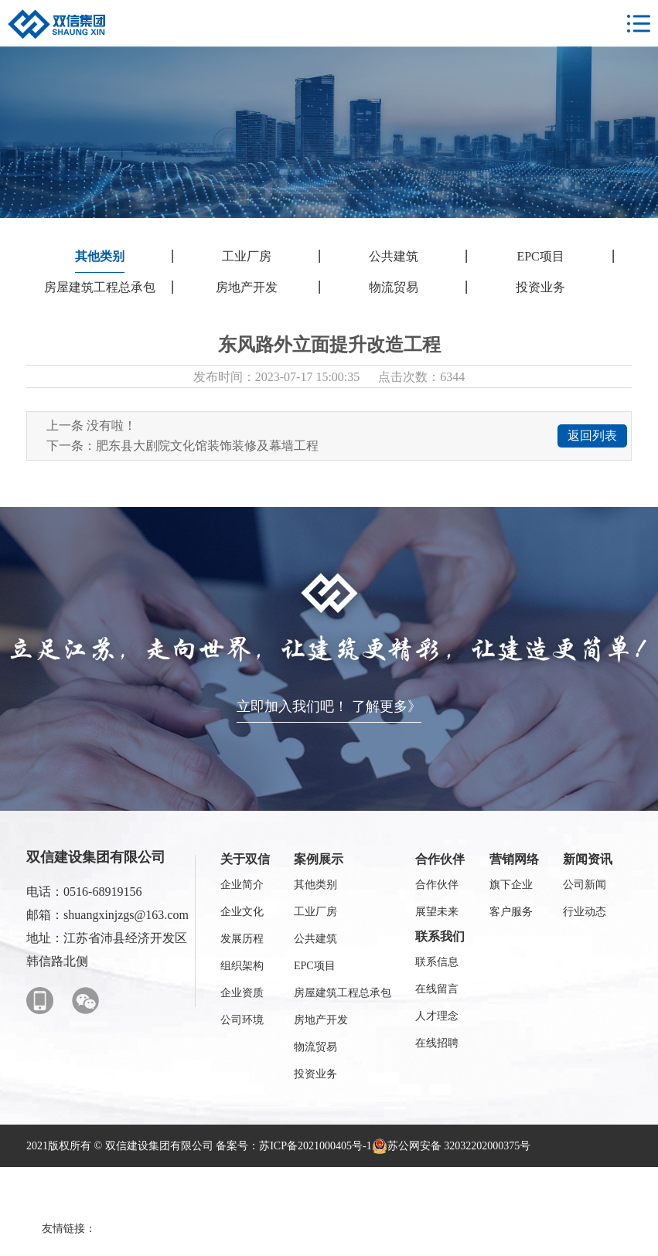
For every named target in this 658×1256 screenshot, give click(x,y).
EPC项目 (540, 256)
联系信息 (437, 962)
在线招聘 (437, 1043)
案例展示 (318, 859)
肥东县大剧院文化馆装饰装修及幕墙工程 (207, 445)
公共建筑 (393, 256)
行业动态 (584, 911)
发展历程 (242, 939)
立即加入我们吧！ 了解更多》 (329, 706)
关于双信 (245, 859)
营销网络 (514, 859)
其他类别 (99, 256)
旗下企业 (511, 884)
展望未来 (437, 911)
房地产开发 (247, 287)
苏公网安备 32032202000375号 (451, 1146)
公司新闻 (584, 884)
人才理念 (437, 1016)
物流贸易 (393, 287)
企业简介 (242, 884)
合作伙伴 (440, 859)
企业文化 (242, 911)
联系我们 (440, 936)
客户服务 (511, 911)
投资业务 (540, 287)
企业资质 (242, 993)
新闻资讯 (587, 859)
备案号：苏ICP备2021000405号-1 (293, 1146)
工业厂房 (246, 256)
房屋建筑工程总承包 (99, 287)
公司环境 (242, 1020)
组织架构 (242, 966)
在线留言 (437, 989)
